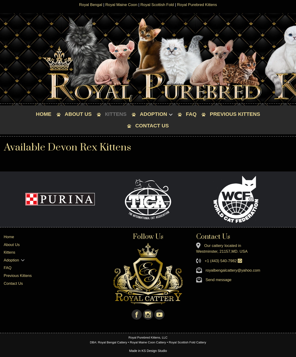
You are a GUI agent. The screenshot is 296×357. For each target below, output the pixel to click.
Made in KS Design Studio (148, 351)
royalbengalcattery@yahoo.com (233, 270)
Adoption (153, 114)
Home (43, 114)
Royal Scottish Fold (157, 5)
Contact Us (152, 126)
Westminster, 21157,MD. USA (222, 251)
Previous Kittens (235, 114)
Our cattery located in (222, 245)
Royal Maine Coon (121, 5)
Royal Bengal (90, 5)
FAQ (191, 114)
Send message (218, 280)
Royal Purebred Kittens (197, 5)
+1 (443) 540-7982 (221, 261)
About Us (78, 114)
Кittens (115, 114)
